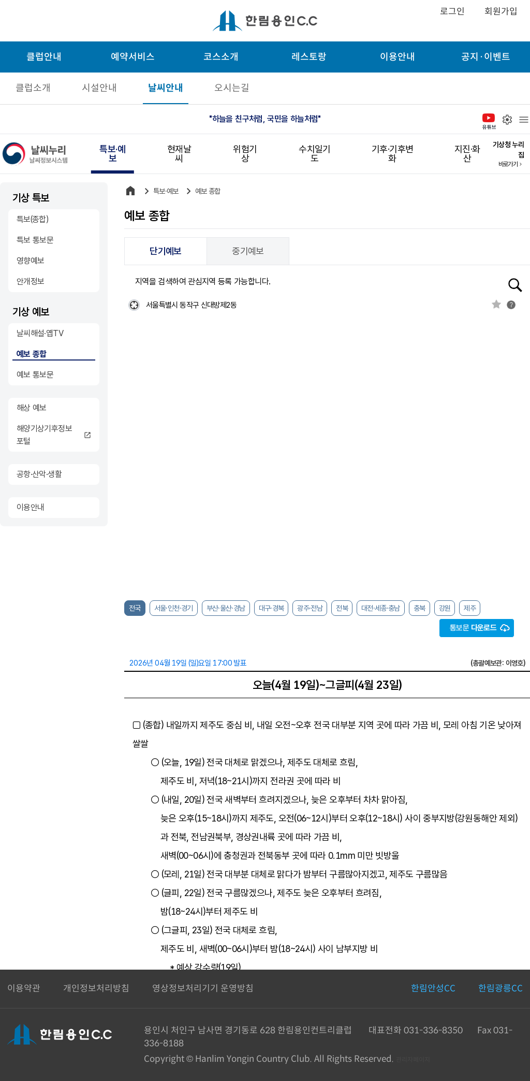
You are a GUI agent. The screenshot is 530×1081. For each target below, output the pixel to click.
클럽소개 (33, 88)
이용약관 (23, 988)
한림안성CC (433, 988)
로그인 (452, 11)
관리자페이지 (413, 1059)
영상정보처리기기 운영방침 (203, 988)
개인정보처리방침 (96, 988)
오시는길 (231, 88)
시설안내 (99, 88)
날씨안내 (165, 88)
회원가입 (501, 11)
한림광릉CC (500, 988)
